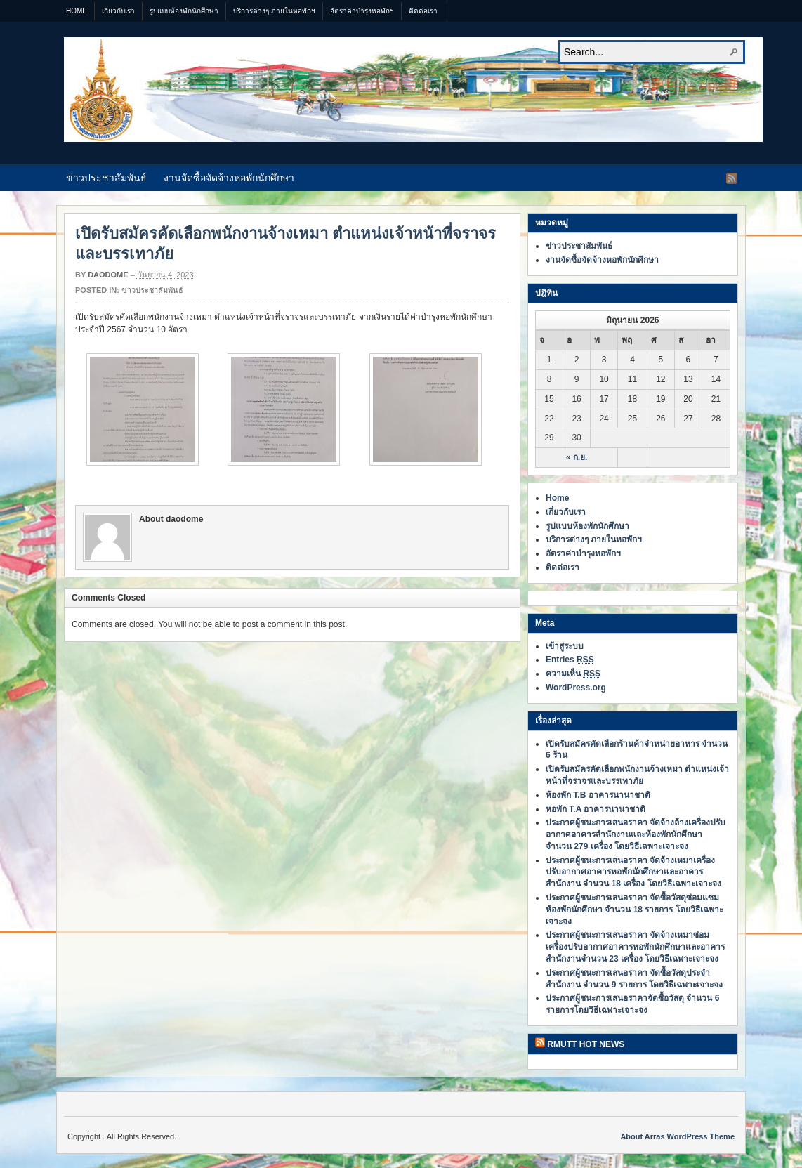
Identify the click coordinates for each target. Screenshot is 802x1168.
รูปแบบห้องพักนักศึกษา (184, 11)
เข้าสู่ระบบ (565, 646)
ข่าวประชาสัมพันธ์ (106, 177)
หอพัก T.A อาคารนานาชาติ (595, 809)
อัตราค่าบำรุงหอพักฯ (362, 11)
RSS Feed (731, 178)
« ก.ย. (577, 457)
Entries (570, 659)
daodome (108, 274)
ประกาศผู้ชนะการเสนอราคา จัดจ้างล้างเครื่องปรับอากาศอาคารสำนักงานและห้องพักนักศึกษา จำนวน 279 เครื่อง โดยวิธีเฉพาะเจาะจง (635, 834)
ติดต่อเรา (423, 11)
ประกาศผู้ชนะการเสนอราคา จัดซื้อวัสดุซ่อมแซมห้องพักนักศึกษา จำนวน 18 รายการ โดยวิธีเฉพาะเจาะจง (634, 909)
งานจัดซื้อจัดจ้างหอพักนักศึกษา (229, 177)
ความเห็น (573, 673)
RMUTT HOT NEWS (585, 1044)
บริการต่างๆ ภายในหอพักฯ (274, 11)
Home (76, 11)
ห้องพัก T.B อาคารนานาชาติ (598, 795)
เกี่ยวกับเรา (118, 11)
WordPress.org (576, 688)
